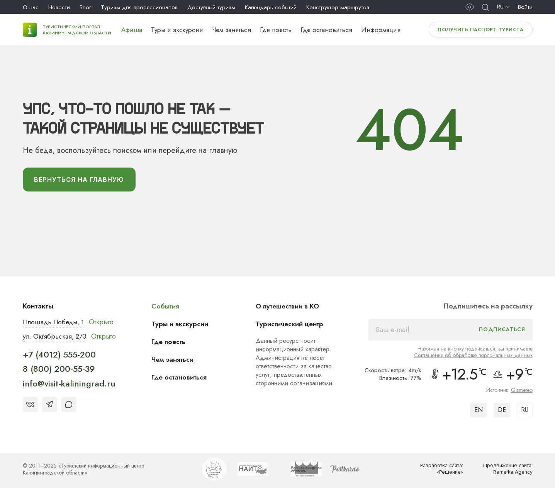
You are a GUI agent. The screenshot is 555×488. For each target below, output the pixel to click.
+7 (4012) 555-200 (59, 356)
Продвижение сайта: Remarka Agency (506, 470)
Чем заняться (231, 29)
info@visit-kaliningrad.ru (69, 385)
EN (478, 411)
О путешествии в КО (289, 307)
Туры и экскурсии (177, 29)
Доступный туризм (211, 7)
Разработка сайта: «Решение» (439, 470)
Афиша (131, 29)
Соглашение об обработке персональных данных (473, 356)
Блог (85, 7)
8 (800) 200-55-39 (59, 370)
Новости (59, 7)
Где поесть (276, 29)
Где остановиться (326, 29)
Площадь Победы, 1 (55, 323)
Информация (381, 29)
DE (502, 411)
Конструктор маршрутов (337, 7)
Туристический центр (291, 325)
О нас (31, 7)
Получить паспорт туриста (480, 29)
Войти (525, 7)
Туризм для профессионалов (139, 7)
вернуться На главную (82, 180)
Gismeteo (522, 391)
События (166, 307)
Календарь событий (271, 7)
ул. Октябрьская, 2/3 (55, 337)
